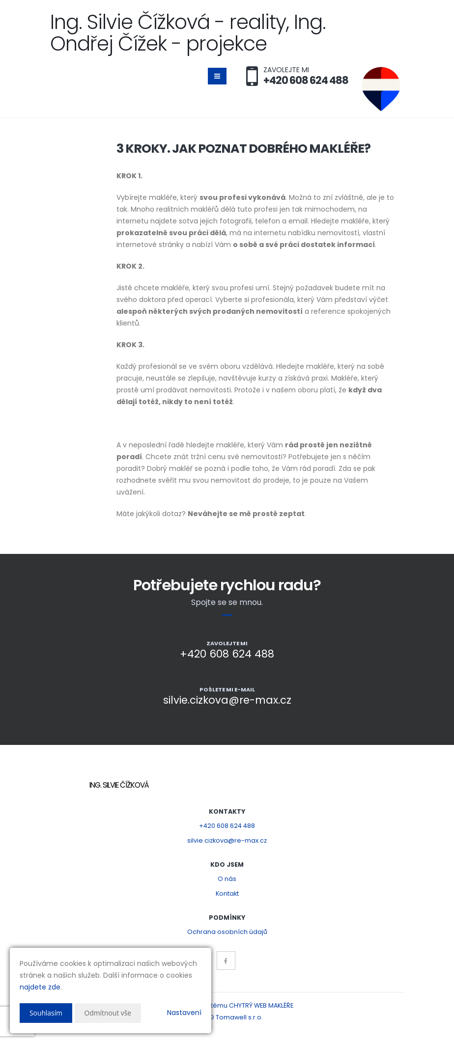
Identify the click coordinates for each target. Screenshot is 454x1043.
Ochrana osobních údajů (227, 932)
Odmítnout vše (108, 1012)
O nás (227, 879)
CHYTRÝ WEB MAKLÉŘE (261, 1005)
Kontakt (227, 893)
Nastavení (184, 1012)
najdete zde (40, 987)
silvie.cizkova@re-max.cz (227, 840)
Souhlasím (46, 1012)
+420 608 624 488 (227, 826)
